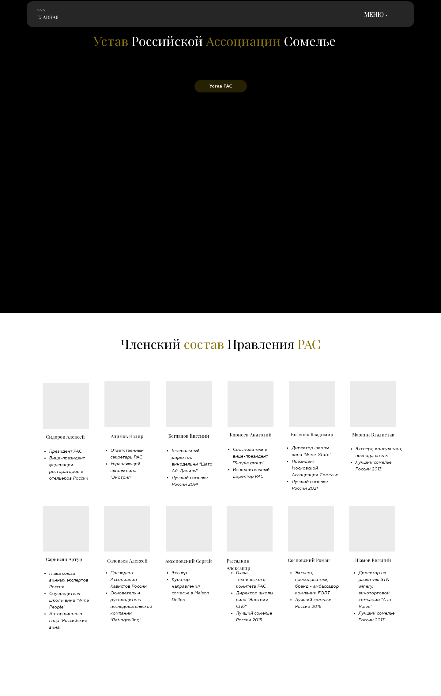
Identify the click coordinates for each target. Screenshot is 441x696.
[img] (78, 14)
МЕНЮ (374, 14)
